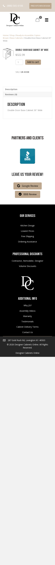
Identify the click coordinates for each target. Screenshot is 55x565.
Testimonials (27, 321)
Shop (12, 35)
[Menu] (46, 20)
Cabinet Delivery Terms (27, 326)
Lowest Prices (27, 231)
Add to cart (33, 62)
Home (5, 35)
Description (11, 89)
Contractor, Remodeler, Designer (27, 260)
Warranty (27, 316)
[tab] (27, 89)
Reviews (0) (11, 94)
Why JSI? (28, 305)
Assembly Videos (27, 310)
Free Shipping (27, 236)
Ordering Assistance (27, 241)
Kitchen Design (27, 225)
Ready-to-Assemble (24, 35)
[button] (13, 6)
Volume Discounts (27, 266)
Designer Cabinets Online (27, 353)
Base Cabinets (16, 38)
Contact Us (27, 332)
